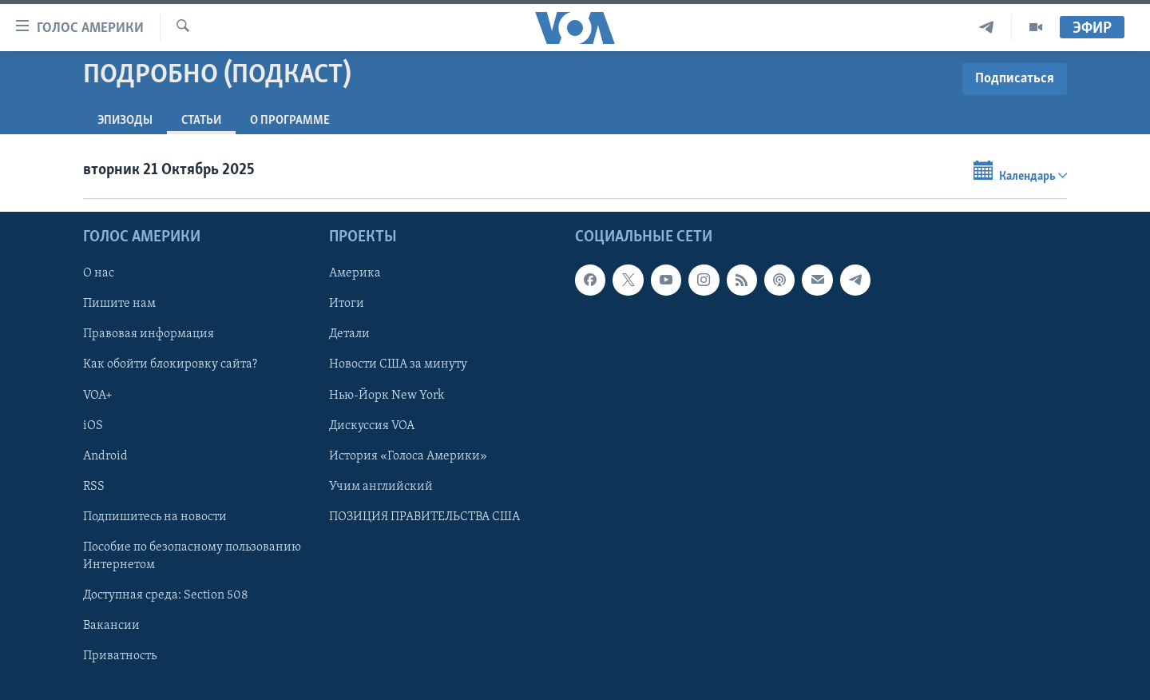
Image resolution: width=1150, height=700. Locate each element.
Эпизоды (125, 120)
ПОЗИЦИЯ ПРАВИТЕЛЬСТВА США (424, 516)
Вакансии (111, 625)
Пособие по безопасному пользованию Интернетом (192, 555)
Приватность (120, 656)
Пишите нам (119, 303)
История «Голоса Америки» (408, 455)
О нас (98, 273)
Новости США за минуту (398, 364)
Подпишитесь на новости (155, 516)
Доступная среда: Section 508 (165, 594)
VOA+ (98, 394)
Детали (349, 334)
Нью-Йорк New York (386, 394)
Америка (355, 273)
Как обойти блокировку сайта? (170, 364)
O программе (290, 120)
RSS (94, 485)
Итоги (346, 303)
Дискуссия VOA (371, 425)
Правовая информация (148, 334)
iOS (93, 425)
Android (105, 455)
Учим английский (381, 485)
